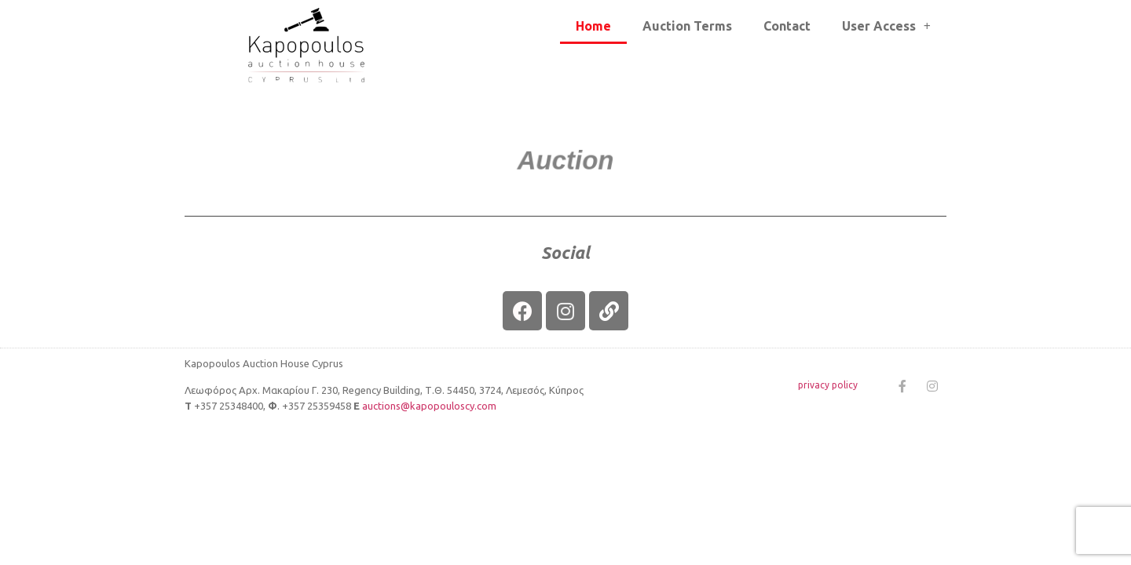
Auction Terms (687, 26)
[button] (566, 160)
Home (593, 26)
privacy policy (828, 385)
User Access (886, 26)
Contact (787, 26)
